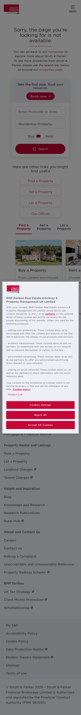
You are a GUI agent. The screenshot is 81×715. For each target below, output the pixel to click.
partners (50, 313)
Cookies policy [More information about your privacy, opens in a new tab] (21, 389)
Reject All (40, 414)
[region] (40, 357)
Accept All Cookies (40, 424)
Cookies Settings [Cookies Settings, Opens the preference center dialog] (40, 405)
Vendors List (15, 394)
